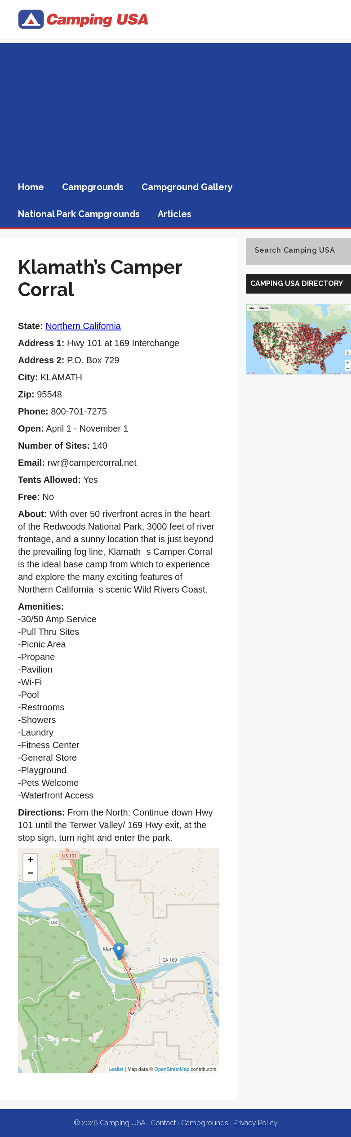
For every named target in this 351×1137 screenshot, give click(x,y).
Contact (163, 1123)
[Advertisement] (175, 106)
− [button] (30, 874)
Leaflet (115, 1069)
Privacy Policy (255, 1123)
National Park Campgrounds (79, 214)
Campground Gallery (187, 187)
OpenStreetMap (172, 1069)
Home (31, 187)
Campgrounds (93, 187)
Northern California (83, 326)
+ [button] (30, 860)
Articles (174, 214)
